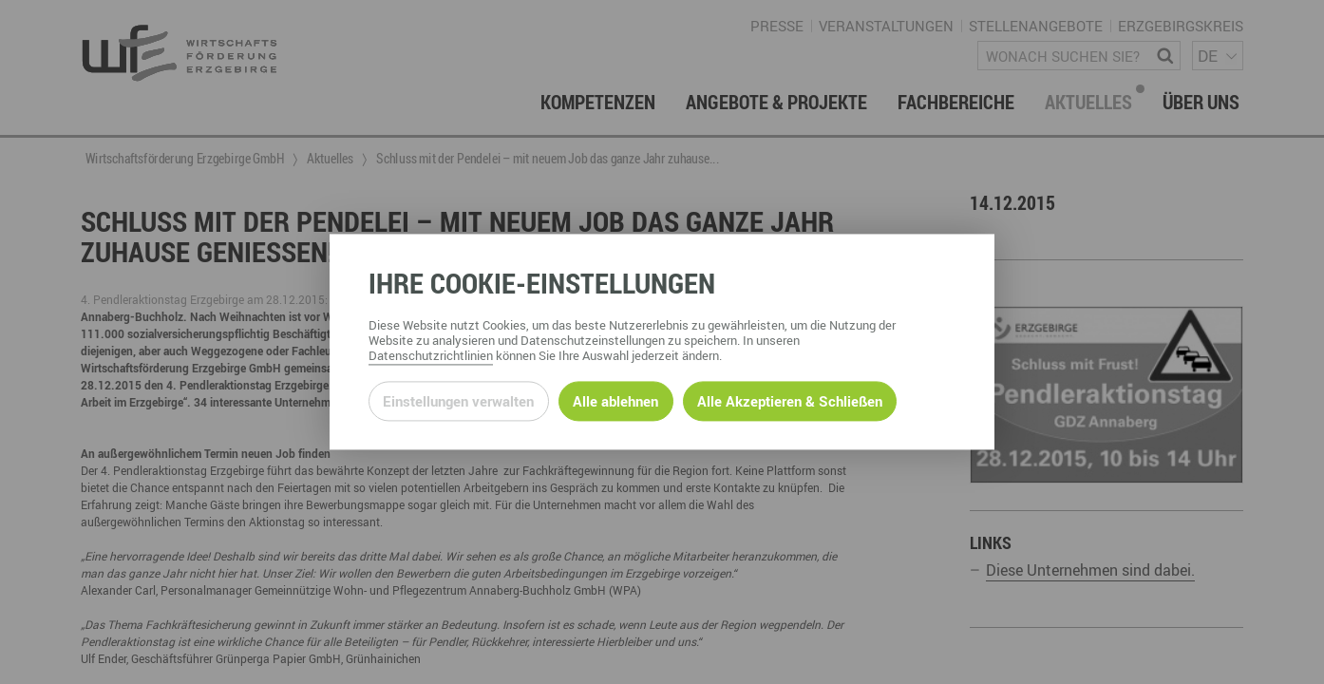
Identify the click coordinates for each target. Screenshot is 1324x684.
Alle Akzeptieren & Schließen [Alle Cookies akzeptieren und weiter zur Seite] (789, 400)
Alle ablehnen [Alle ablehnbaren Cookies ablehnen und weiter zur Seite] (615, 400)
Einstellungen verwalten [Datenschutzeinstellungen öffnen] (458, 400)
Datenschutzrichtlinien (431, 356)
